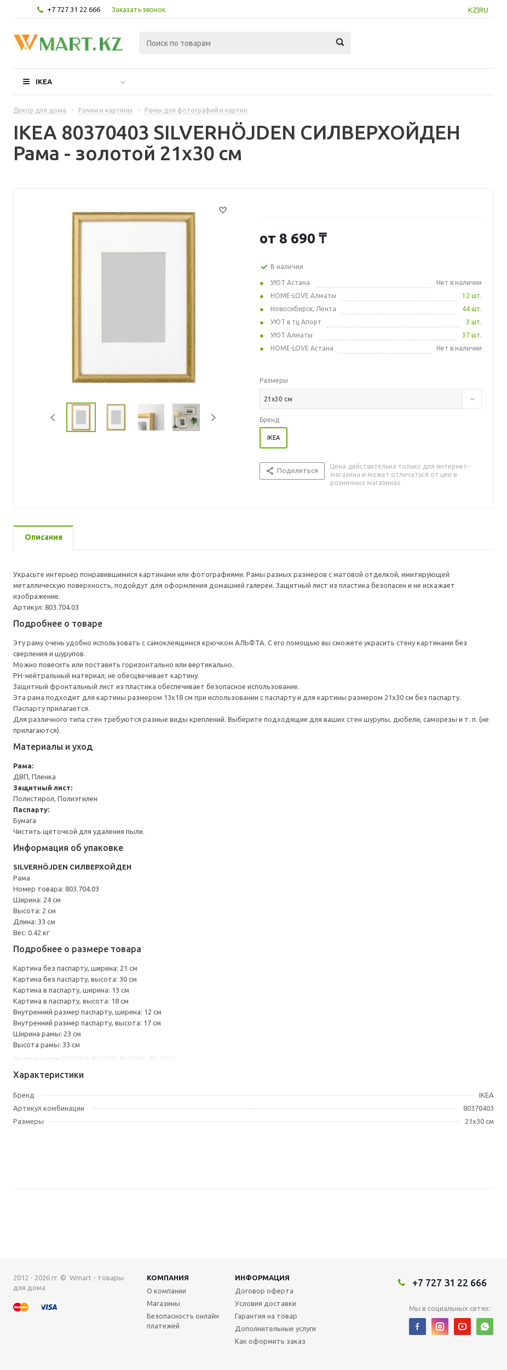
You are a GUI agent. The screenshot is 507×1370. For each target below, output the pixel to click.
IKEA (44, 81)
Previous (53, 417)
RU (483, 10)
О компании (166, 1291)
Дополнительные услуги (275, 1328)
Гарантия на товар (266, 1316)
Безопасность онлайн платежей (183, 1321)
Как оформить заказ (270, 1341)
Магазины (163, 1303)
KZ (472, 10)
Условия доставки (265, 1303)
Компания (168, 1277)
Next (213, 417)
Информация (262, 1277)
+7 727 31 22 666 (73, 9)
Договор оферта (264, 1291)
